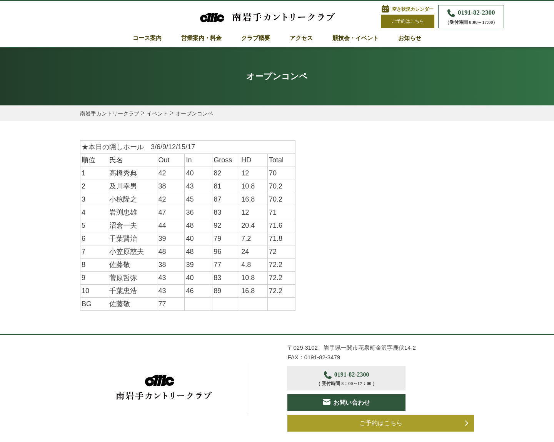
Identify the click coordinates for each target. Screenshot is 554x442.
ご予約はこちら (408, 21)
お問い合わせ (433, 378)
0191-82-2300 (471, 17)
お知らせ (409, 38)
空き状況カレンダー (413, 9)
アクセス (301, 38)
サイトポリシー (176, 432)
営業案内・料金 (201, 38)
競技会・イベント (355, 38)
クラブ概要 (255, 38)
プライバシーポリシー (107, 432)
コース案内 (147, 38)
